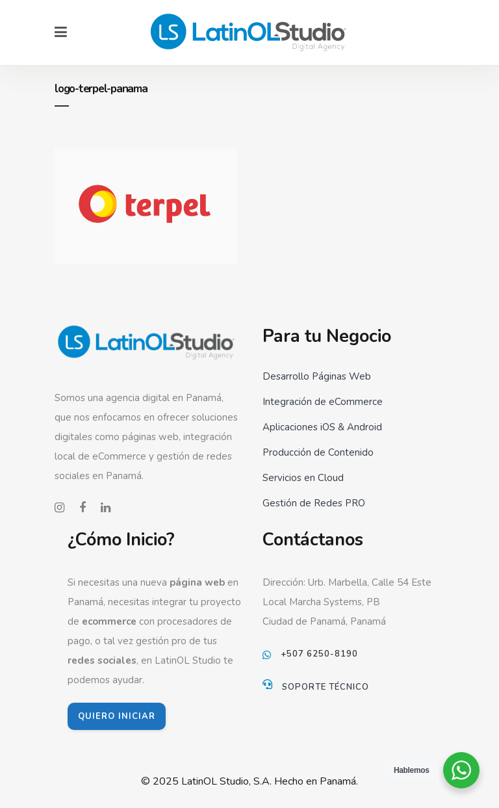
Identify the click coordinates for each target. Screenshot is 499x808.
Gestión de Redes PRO (313, 503)
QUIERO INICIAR (116, 716)
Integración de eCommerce (322, 401)
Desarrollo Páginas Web (316, 376)
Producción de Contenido (318, 452)
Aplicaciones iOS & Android (322, 427)
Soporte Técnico (325, 687)
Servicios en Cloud (303, 477)
